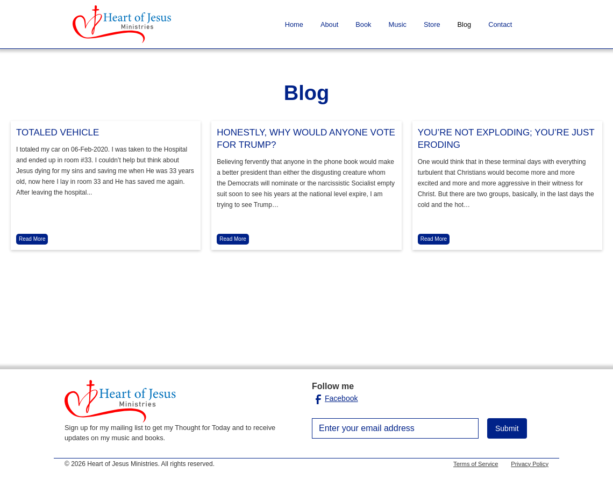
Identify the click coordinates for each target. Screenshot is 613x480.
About (329, 24)
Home (294, 24)
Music (398, 24)
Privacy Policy (529, 464)
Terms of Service (475, 464)
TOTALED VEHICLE (57, 132)
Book (363, 24)
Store (432, 24)
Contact (500, 24)
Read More (32, 239)
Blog (465, 24)
